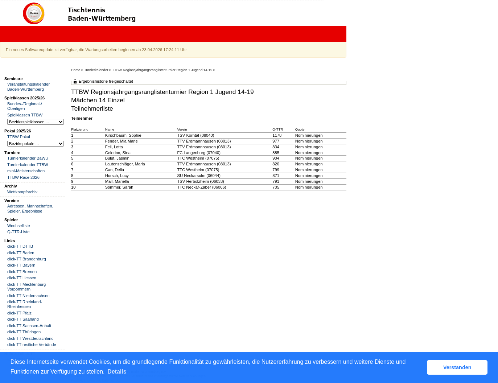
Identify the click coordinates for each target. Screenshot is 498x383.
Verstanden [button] (457, 367)
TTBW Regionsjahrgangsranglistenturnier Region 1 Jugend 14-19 (162, 70)
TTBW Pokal (18, 137)
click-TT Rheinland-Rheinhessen (24, 304)
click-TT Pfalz (19, 313)
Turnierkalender (96, 70)
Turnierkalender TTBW (27, 164)
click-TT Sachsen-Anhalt (29, 326)
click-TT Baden (20, 253)
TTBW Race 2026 (23, 177)
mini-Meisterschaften (26, 171)
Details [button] (116, 371)
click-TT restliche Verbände (31, 344)
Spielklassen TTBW (24, 115)
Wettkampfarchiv (22, 192)
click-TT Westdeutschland (30, 338)
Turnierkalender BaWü (27, 158)
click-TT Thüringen (24, 332)
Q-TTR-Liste (18, 232)
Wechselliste (18, 225)
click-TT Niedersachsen (28, 295)
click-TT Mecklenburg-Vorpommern (27, 286)
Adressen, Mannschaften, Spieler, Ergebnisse (30, 208)
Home (75, 70)
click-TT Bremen (22, 271)
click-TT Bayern (21, 265)
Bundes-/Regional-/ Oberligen (24, 106)
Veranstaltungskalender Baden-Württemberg (28, 86)
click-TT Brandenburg (26, 259)
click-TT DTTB (20, 246)
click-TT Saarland (23, 319)
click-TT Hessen (21, 278)
